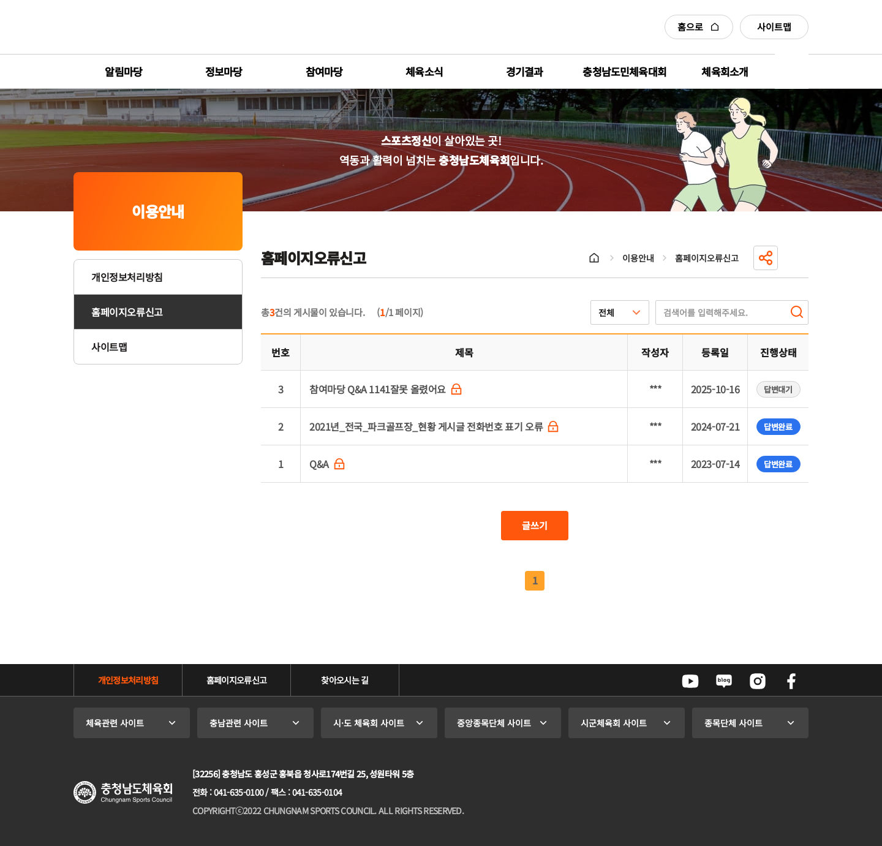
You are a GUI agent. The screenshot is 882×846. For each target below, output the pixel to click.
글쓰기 (535, 525)
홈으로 (698, 26)
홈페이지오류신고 (127, 311)
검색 (797, 311)
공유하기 (765, 258)
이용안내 (638, 258)
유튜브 (690, 681)
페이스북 (791, 681)
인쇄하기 (796, 258)
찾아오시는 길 (344, 680)
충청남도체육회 (130, 27)
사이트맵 (774, 26)
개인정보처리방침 (127, 277)
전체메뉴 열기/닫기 (792, 71)
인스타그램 (757, 681)
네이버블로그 (724, 681)
